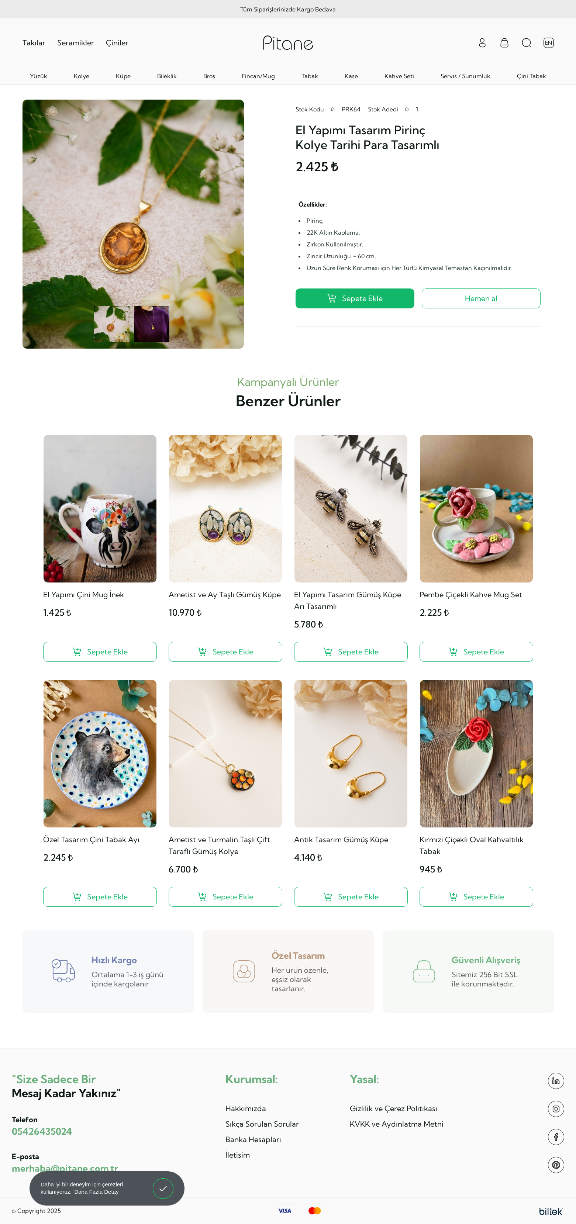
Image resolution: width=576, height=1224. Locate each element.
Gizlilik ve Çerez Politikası (393, 1108)
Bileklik (167, 76)
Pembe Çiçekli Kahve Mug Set (471, 594)
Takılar (34, 42)
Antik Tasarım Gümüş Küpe (341, 839)
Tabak (309, 76)
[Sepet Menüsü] (504, 43)
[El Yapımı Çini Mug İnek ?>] (100, 652)
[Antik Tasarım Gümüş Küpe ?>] (351, 897)
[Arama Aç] (526, 43)
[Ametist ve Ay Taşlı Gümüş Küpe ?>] (225, 652)
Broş (209, 76)
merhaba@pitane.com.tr (65, 1168)
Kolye (81, 76)
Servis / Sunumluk (465, 76)
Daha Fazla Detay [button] (96, 1192)
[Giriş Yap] (482, 42)
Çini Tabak (531, 76)
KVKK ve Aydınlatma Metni (397, 1123)
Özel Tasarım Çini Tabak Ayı (91, 839)
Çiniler (117, 42)
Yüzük (38, 76)
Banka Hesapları (253, 1139)
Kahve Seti (399, 76)
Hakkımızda (245, 1108)
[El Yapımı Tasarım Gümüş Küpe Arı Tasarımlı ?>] (351, 652)
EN (548, 42)
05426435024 (42, 1131)
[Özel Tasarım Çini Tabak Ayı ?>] (100, 897)
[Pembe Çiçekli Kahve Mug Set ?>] (476, 652)
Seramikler (75, 42)
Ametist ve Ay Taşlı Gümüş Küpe (225, 594)
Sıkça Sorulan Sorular (262, 1123)
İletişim (237, 1154)
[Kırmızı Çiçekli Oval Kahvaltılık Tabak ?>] (476, 897)
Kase (351, 76)
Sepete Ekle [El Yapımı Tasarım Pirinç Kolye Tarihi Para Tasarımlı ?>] (355, 298)
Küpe (123, 76)
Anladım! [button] (163, 1183)
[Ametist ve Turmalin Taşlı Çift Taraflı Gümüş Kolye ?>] (225, 897)
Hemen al (481, 298)
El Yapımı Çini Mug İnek (83, 594)
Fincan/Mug (258, 76)
